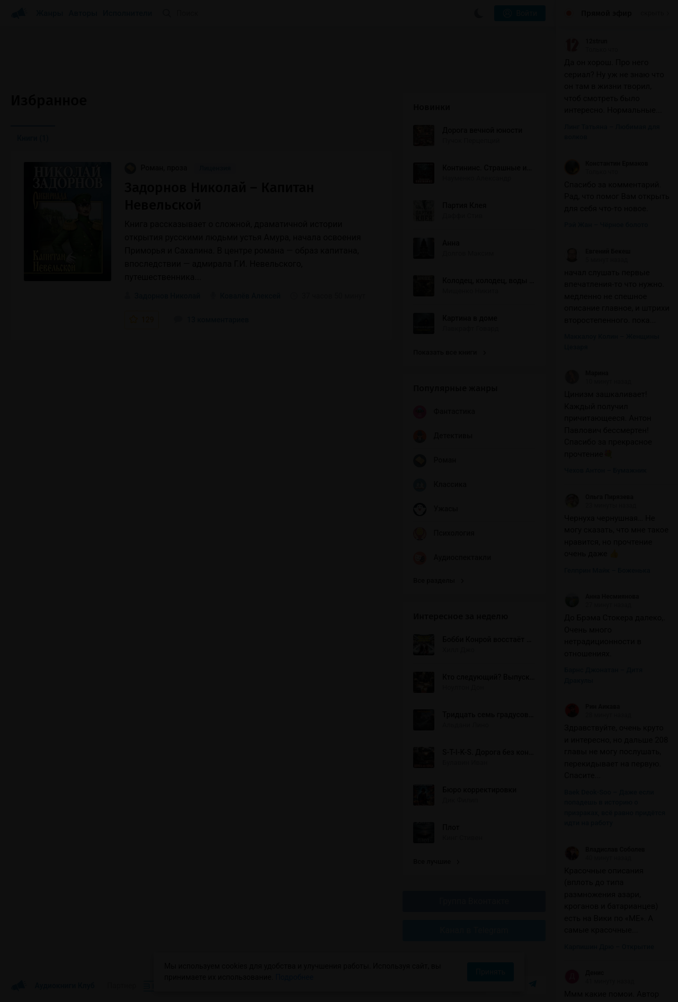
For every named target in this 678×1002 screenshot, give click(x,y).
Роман (434, 460)
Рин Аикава (592, 706)
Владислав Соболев (604, 849)
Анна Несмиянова (601, 596)
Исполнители (127, 13)
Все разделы (438, 580)
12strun (586, 41)
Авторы (83, 13)
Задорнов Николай (167, 296)
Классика (440, 485)
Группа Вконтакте (474, 901)
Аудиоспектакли (452, 558)
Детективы (442, 436)
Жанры (50, 13)
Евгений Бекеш (597, 251)
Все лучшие (436, 861)
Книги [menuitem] (33, 138)
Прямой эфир (606, 13)
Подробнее (294, 977)
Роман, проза (156, 168)
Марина (586, 373)
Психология (444, 533)
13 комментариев (211, 319)
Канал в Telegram (474, 930)
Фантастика (444, 412)
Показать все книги (449, 352)
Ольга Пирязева (599, 497)
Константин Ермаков (606, 163)
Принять (490, 972)
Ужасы (435, 509)
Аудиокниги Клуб (53, 986)
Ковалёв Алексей (250, 296)
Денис (584, 973)
